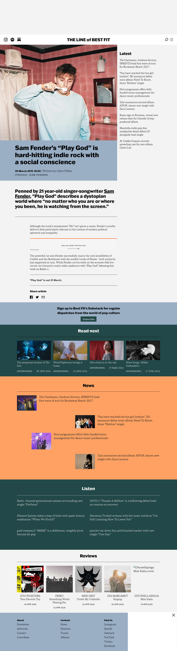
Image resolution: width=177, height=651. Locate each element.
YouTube (109, 637)
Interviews (24, 371)
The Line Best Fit (88, 40)
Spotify (108, 629)
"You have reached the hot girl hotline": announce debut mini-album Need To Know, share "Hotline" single (137, 78)
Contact (21, 633)
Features (65, 629)
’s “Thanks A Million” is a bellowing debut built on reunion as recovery (123, 503)
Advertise (22, 629)
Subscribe (89, 319)
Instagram (110, 624)
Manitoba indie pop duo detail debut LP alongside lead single (135, 132)
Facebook (109, 646)
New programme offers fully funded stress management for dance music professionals (137, 93)
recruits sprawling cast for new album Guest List (136, 144)
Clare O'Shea (64, 171)
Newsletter (23, 624)
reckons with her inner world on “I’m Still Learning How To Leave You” (124, 517)
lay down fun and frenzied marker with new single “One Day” (122, 532)
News (64, 624)
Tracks (21, 174)
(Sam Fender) (38, 175)
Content (65, 620)
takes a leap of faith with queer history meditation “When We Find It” (51, 517)
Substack (109, 633)
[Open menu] (171, 39)
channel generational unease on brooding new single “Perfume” (50, 503)
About (20, 620)
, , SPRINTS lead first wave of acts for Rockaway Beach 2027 (138, 64)
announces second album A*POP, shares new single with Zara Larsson (137, 106)
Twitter (108, 641)
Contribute (23, 637)
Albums (65, 637)
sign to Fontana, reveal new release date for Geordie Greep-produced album (139, 119)
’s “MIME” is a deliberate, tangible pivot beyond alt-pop (50, 532)
